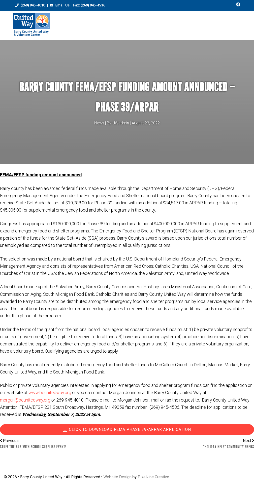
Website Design (117, 477)
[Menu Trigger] (239, 23)
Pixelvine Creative (153, 477)
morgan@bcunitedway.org (25, 400)
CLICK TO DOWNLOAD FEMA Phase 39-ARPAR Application (127, 429)
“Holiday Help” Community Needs (228, 446)
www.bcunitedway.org (50, 392)
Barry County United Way (31, 25)
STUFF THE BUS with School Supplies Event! (33, 446)
